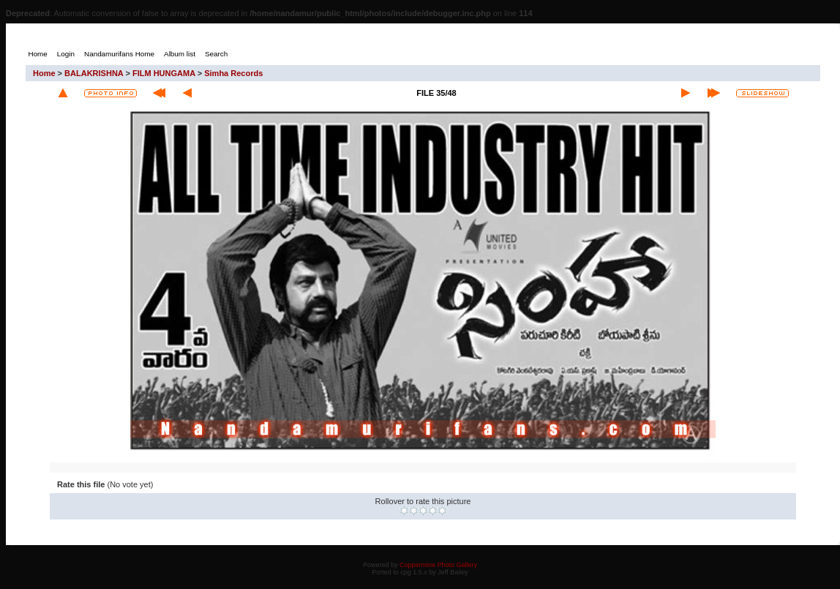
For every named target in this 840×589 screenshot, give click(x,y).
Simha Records (233, 73)
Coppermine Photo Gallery (438, 565)
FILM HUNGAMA (163, 73)
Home (44, 73)
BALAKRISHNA (93, 73)
